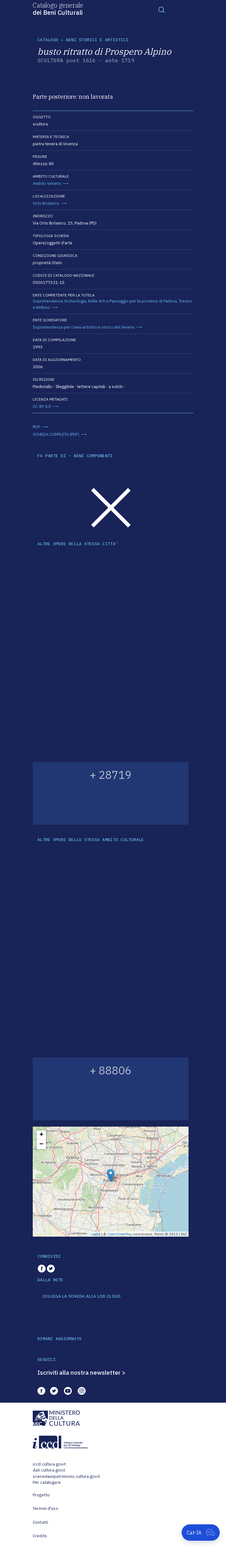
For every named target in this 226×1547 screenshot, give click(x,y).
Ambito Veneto (47, 183)
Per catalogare (47, 1482)
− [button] (41, 1144)
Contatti (40, 1522)
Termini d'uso (45, 1508)
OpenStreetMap (119, 1234)
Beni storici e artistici (97, 39)
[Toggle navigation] (161, 9)
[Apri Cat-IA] (201, 1532)
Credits (40, 1536)
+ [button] (41, 1135)
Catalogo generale (58, 8)
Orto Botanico (46, 203)
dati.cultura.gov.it (49, 1470)
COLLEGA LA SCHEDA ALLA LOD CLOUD (81, 1296)
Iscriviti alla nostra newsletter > (81, 1372)
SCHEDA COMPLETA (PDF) (56, 434)
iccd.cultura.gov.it (49, 1464)
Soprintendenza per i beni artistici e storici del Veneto (84, 327)
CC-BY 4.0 (42, 406)
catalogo (47, 39)
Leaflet (95, 1234)
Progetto (41, 1495)
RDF (36, 427)
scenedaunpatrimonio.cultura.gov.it (66, 1476)
